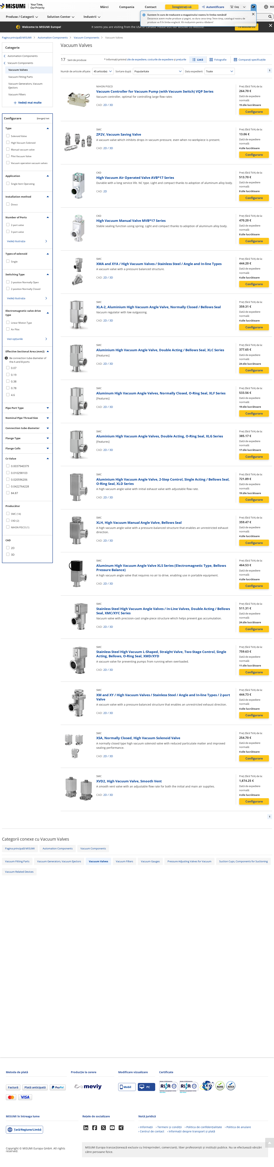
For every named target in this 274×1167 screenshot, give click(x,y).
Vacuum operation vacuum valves (29, 163)
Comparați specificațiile (252, 59)
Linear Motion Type (21, 322)
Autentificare (213, 7)
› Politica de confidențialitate (203, 1127)
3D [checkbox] (12, 554)
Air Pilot (15, 329)
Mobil (125, 1087)
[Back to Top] (269, 1143)
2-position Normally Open (25, 282)
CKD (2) (15, 520)
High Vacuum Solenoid (23, 142)
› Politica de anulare (238, 1127)
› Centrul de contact (151, 1131)
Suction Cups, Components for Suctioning (243, 861)
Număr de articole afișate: (76, 71)
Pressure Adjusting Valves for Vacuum (189, 861)
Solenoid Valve (19, 136)
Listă (200, 59)
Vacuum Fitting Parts (20, 77)
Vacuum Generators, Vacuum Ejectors (25, 85)
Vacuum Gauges (150, 861)
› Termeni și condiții (169, 1127)
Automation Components (53, 37)
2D (105, 105)
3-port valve (17, 232)
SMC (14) (16, 514)
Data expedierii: (194, 71)
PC (145, 1087)
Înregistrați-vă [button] (181, 7)
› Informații (145, 1127)
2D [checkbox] (12, 548)
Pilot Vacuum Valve (21, 156)
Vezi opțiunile (15, 339)
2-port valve (17, 225)
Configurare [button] (254, 112)
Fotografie (220, 59)
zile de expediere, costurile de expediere (150, 59)
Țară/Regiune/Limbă (27, 1129)
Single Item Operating (23, 183)
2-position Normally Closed (25, 289)
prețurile (181, 59)
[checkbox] (27, 136)
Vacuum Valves (18, 70)
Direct (14, 204)
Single (14, 261)
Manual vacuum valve (23, 149)
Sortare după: (123, 71)
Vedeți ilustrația (16, 241)
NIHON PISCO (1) (20, 527)
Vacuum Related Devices (19, 871)
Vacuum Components (86, 37)
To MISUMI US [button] (246, 27)
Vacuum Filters (17, 94)
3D (111, 105)
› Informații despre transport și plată (191, 1131)
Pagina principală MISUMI (17, 37)
